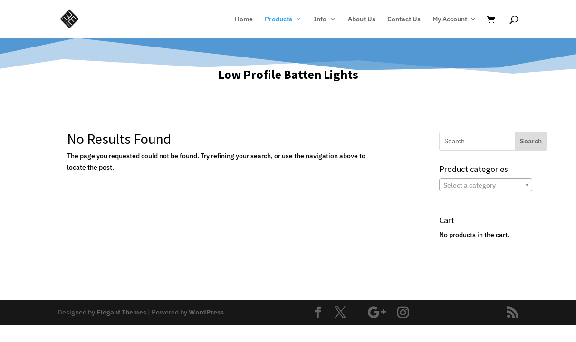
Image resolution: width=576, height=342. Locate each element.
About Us (361, 19)
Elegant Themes (121, 312)
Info (320, 19)
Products (278, 19)
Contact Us (404, 19)
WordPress (206, 312)
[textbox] (486, 185)
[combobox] (486, 184)
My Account (449, 19)
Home (244, 19)
